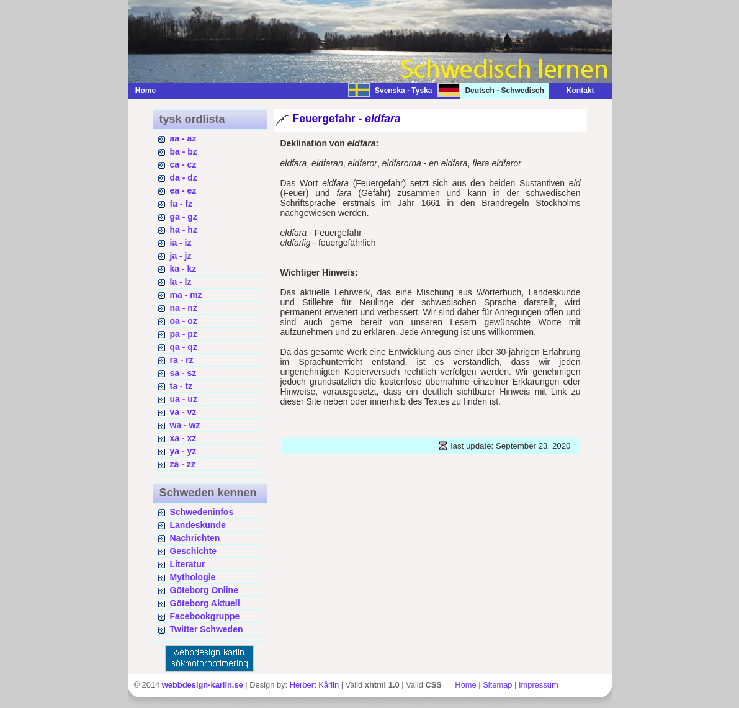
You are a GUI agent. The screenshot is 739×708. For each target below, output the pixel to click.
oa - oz (183, 321)
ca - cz (183, 164)
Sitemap (497, 684)
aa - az (183, 138)
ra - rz (182, 360)
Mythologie (193, 577)
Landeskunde (198, 525)
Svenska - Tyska (403, 90)
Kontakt (574, 90)
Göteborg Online (204, 590)
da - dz (183, 177)
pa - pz (183, 334)
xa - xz (183, 438)
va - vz (183, 412)
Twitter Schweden (206, 629)
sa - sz (183, 373)
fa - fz (181, 203)
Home (145, 90)
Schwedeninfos (202, 512)
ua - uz (183, 399)
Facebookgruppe (205, 616)
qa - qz (183, 347)
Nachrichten (195, 538)
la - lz (181, 282)
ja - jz (181, 256)
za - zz (182, 464)
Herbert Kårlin (314, 684)
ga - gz (183, 217)
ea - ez (183, 190)
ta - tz (181, 386)
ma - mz (186, 295)
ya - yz (183, 451)
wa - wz (185, 425)
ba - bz (183, 151)
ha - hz (183, 230)
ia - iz (181, 243)
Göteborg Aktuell (205, 603)
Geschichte (193, 551)
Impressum (538, 684)
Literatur (187, 564)
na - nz (183, 308)
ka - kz (183, 269)
